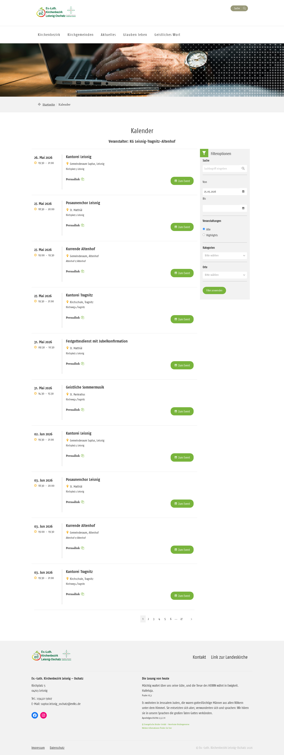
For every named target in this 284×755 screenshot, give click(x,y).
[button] (225, 255)
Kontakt (199, 657)
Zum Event (184, 181)
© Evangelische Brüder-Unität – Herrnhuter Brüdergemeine (165, 724)
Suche (237, 8)
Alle (206, 229)
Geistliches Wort (167, 34)
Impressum (38, 748)
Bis (204, 199)
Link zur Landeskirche (229, 657)
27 (181, 619)
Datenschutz (57, 748)
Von (205, 182)
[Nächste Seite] (191, 618)
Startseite (49, 104)
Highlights (210, 235)
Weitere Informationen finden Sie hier (157, 728)
